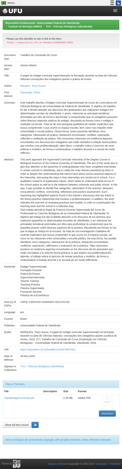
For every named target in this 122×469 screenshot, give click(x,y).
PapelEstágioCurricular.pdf (19, 398)
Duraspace (102, 463)
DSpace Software (58, 463)
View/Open (107, 413)
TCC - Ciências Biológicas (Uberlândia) (69, 26)
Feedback (115, 463)
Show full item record (16, 424)
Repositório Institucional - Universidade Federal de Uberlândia (42, 23)
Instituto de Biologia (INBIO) (25, 26)
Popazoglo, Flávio (30, 92)
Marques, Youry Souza (33, 85)
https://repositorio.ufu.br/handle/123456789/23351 (48, 349)
